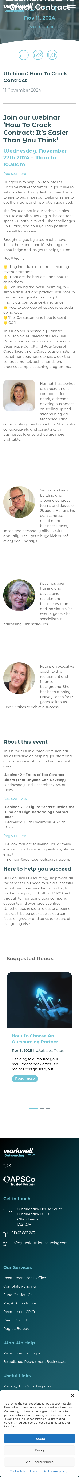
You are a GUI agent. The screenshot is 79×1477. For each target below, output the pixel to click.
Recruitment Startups (21, 1353)
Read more (25, 1079)
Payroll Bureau (16, 1329)
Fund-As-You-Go (17, 1295)
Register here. (15, 798)
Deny (39, 1450)
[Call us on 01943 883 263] (55, 7)
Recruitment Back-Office (24, 1278)
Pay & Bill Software (19, 1303)
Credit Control (15, 1320)
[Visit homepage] (19, 7)
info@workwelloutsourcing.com (40, 1243)
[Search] (45, 7)
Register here (14, 174)
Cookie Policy (19, 1471)
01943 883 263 (23, 1233)
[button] (73, 1395)
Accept (39, 1439)
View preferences (39, 1462)
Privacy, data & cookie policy (48, 1471)
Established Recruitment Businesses (34, 1362)
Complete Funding (19, 1286)
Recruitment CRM (19, 1312)
